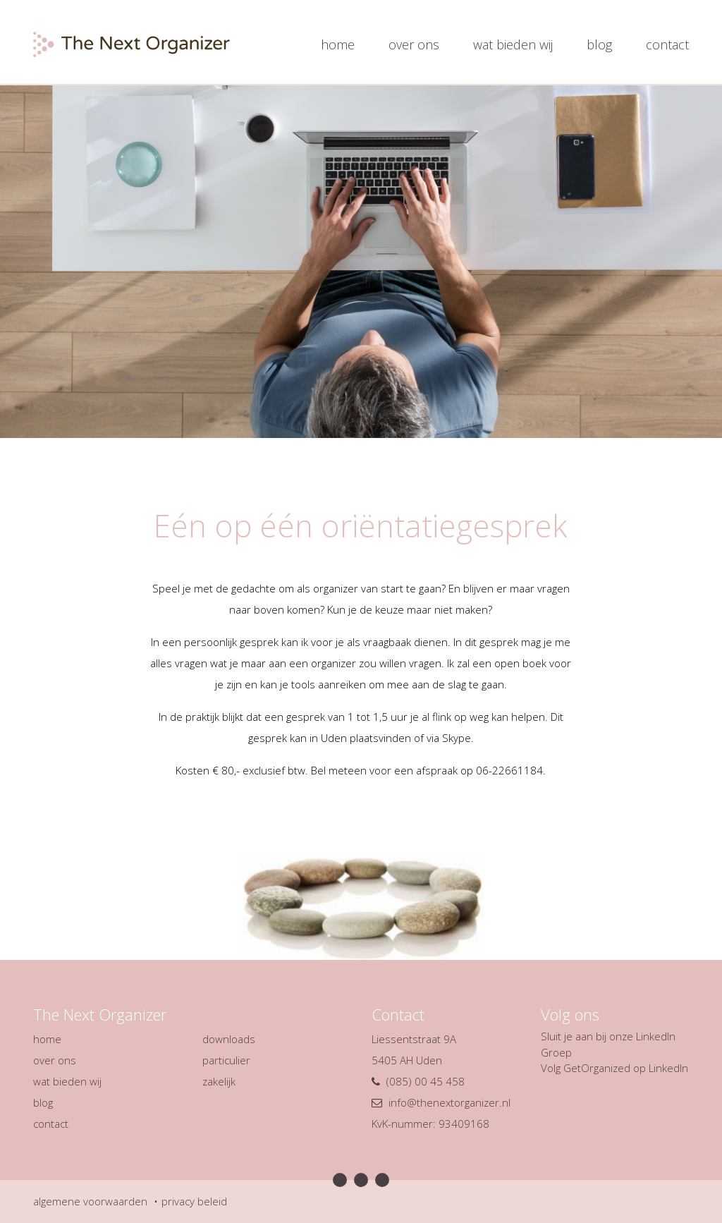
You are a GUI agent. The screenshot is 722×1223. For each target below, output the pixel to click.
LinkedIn (668, 1068)
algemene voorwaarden (90, 1201)
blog (599, 44)
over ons (413, 44)
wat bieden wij (513, 44)
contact (667, 44)
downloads (228, 1039)
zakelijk (218, 1081)
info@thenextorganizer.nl (449, 1102)
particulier (226, 1060)
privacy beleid (194, 1201)
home (338, 44)
